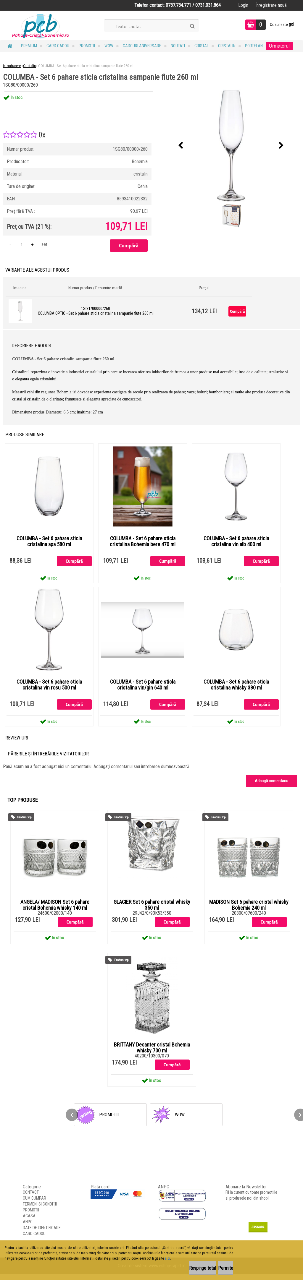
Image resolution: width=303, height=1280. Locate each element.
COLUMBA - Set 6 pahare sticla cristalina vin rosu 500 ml (49, 689)
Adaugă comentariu (271, 786)
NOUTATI (178, 45)
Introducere (12, 66)
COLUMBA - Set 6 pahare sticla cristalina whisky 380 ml (236, 689)
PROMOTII (87, 45)
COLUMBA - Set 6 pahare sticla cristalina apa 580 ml (49, 543)
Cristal (201, 45)
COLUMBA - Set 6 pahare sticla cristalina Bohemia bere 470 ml (142, 543)
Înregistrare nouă (271, 5)
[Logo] (40, 25)
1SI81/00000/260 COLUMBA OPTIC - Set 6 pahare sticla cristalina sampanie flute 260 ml (96, 311)
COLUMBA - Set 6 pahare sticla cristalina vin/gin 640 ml (142, 689)
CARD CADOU (57, 45)
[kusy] (21, 244)
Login (243, 5)
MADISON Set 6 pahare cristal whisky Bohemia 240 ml (249, 911)
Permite (218, 1268)
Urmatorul (279, 45)
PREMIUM (29, 45)
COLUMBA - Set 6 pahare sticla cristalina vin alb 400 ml (236, 543)
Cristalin (227, 45)
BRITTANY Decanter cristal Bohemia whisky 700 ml (152, 1054)
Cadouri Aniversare (142, 45)
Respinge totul (180, 1268)
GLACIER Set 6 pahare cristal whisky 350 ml (152, 911)
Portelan (254, 45)
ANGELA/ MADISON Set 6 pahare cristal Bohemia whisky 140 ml (54, 911)
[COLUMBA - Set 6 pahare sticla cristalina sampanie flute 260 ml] (231, 145)
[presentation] (181, 145)
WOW (108, 45)
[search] (192, 26)
